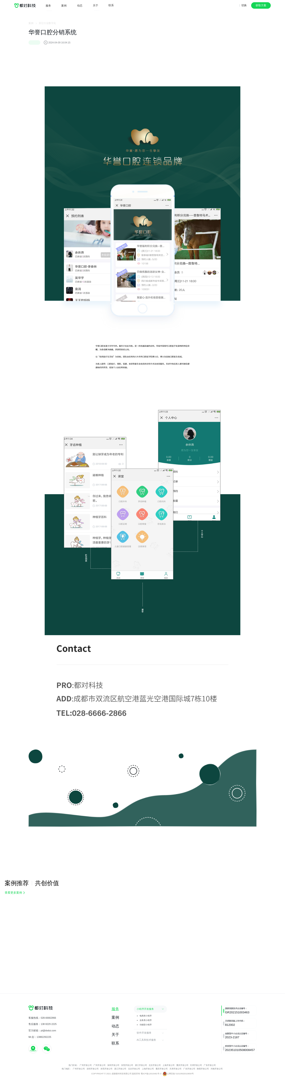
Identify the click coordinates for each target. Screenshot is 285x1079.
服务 (48, 4)
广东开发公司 (210, 1065)
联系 (111, 2)
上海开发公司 (169, 1065)
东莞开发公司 (127, 1065)
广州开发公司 (86, 1065)
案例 (64, 4)
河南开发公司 (217, 1069)
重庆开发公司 (182, 1065)
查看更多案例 (14, 892)
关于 (95, 3)
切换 (244, 5)
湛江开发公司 (141, 1065)
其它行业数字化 (47, 25)
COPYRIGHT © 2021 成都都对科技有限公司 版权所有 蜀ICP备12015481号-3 (126, 1074)
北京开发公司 (155, 1065)
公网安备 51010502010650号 (178, 1074)
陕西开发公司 (203, 1069)
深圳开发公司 (113, 1065)
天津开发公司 (196, 1065)
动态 (79, 3)
